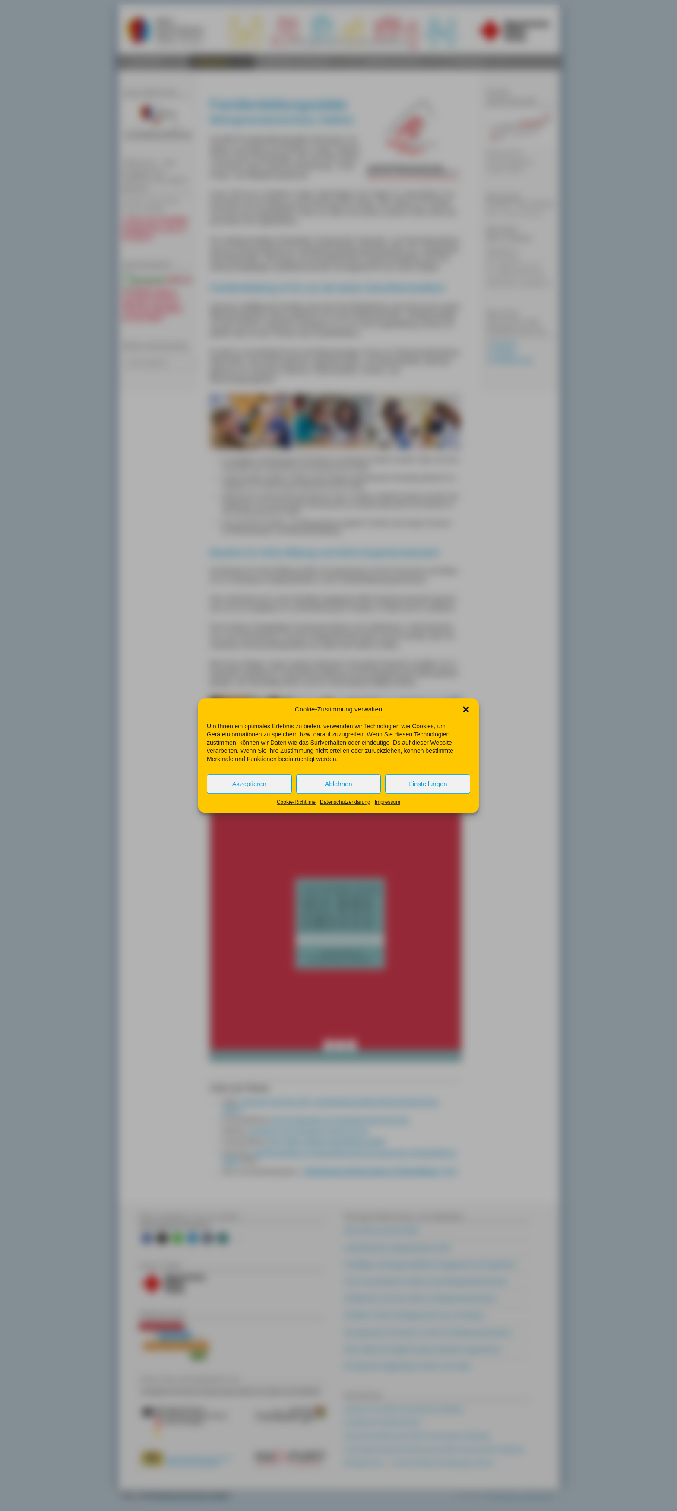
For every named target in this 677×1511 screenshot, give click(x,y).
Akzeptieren (249, 783)
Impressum (387, 802)
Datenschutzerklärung (345, 802)
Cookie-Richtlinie (296, 802)
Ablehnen (338, 783)
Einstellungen (427, 783)
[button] (466, 709)
